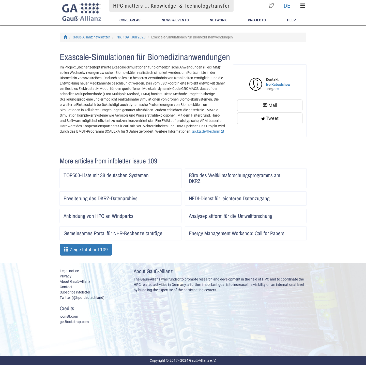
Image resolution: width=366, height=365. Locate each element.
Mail (270, 105)
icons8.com (69, 316)
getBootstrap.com (74, 322)
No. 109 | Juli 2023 (131, 37)
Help (291, 20)
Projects (257, 20)
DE (287, 6)
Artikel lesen (174, 173)
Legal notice (69, 271)
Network (218, 20)
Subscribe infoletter (75, 292)
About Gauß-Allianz (75, 281)
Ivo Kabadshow (278, 84)
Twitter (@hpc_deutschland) (82, 298)
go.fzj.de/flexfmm (208, 131)
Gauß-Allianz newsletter (91, 37)
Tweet (270, 118)
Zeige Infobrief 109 (86, 249)
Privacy (65, 276)
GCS (276, 89)
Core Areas (130, 20)
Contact (66, 287)
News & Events (175, 20)
